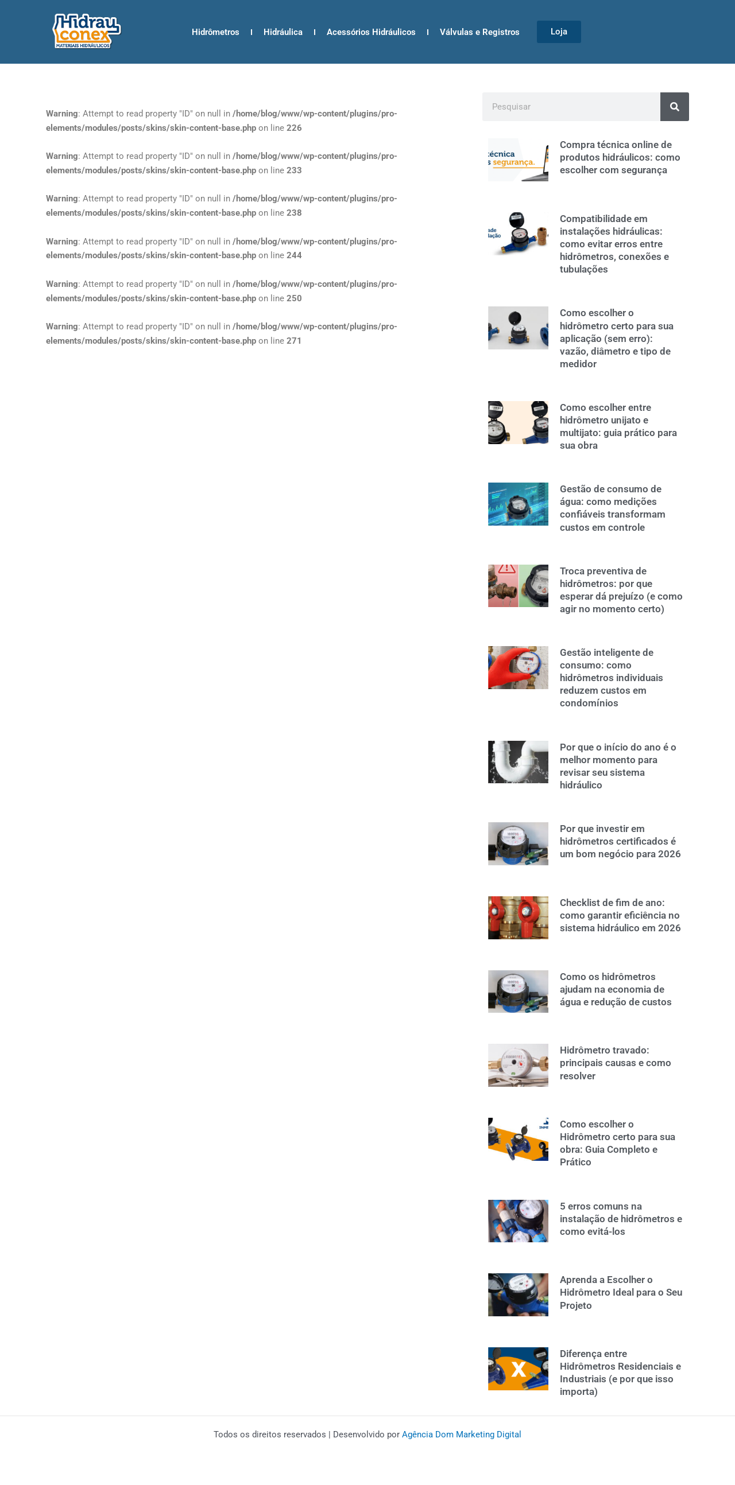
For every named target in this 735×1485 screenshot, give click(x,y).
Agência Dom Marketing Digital (461, 1434)
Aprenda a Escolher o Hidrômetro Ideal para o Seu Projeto (621, 1292)
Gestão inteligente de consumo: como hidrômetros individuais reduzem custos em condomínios (611, 678)
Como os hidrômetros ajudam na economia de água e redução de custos (616, 989)
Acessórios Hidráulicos (371, 32)
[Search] (674, 106)
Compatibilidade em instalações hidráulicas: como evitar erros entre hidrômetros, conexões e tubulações (614, 244)
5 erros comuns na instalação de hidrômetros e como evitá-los (621, 1218)
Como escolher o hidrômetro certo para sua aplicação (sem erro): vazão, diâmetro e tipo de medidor (617, 338)
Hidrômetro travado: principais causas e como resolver (615, 1062)
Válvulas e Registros (480, 32)
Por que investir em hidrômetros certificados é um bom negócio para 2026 (620, 841)
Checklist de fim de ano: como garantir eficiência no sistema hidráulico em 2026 (620, 915)
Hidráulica (283, 32)
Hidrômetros (215, 32)
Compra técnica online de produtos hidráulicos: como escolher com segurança (620, 157)
